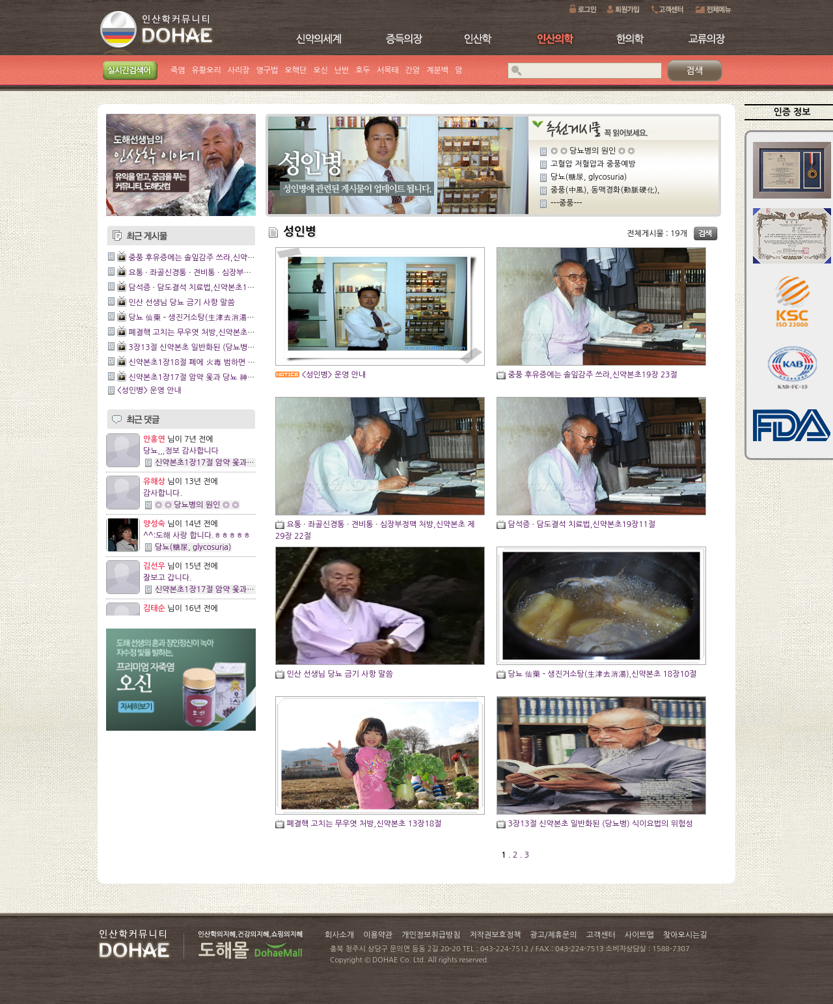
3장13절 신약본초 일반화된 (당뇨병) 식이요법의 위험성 (220, 347)
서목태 (388, 70)
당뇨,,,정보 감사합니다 (181, 451)
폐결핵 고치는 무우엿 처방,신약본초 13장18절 (205, 332)
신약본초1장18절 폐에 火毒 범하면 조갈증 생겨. (208, 362)
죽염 (178, 70)
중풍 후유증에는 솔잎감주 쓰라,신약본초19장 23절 (213, 258)
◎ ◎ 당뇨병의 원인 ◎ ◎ (197, 505)
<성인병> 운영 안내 (149, 390)
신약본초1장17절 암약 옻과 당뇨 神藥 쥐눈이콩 (207, 377)
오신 (320, 70)
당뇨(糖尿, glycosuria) (193, 547)
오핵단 (295, 70)
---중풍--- (566, 203)
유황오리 (206, 70)
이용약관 (377, 935)
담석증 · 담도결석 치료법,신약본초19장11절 (202, 288)
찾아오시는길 (685, 935)
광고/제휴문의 (553, 935)
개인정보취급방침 (431, 935)
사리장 (239, 70)
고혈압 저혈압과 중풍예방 (593, 164)
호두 (362, 70)
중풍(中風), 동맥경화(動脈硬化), (605, 190)
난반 (342, 70)
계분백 (437, 70)
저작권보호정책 (495, 935)
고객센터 (601, 935)
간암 (412, 70)
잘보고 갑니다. (167, 578)
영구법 (267, 70)
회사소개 (339, 935)
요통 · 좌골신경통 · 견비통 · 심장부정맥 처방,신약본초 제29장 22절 (240, 273)
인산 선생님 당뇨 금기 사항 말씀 (181, 302)
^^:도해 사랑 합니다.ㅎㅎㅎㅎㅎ (197, 535)
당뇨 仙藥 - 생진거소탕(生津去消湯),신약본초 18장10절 (222, 317)
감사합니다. (162, 493)
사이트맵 (639, 935)
